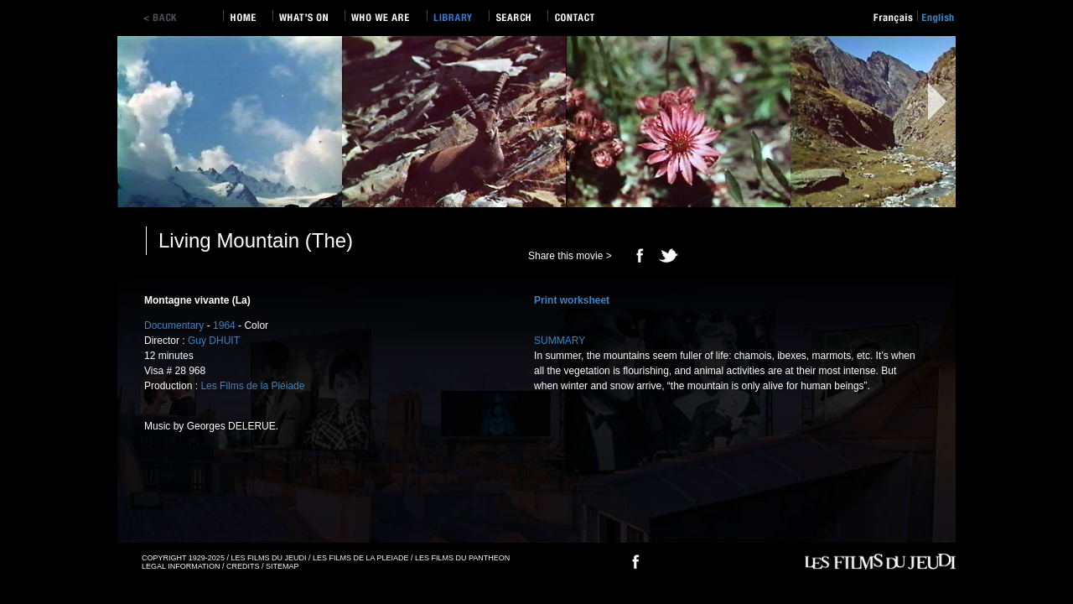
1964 (224, 325)
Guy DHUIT (214, 340)
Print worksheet (571, 300)
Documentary (174, 325)
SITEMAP (282, 566)
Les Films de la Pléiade (252, 386)
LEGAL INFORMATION (181, 566)
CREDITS (243, 566)
